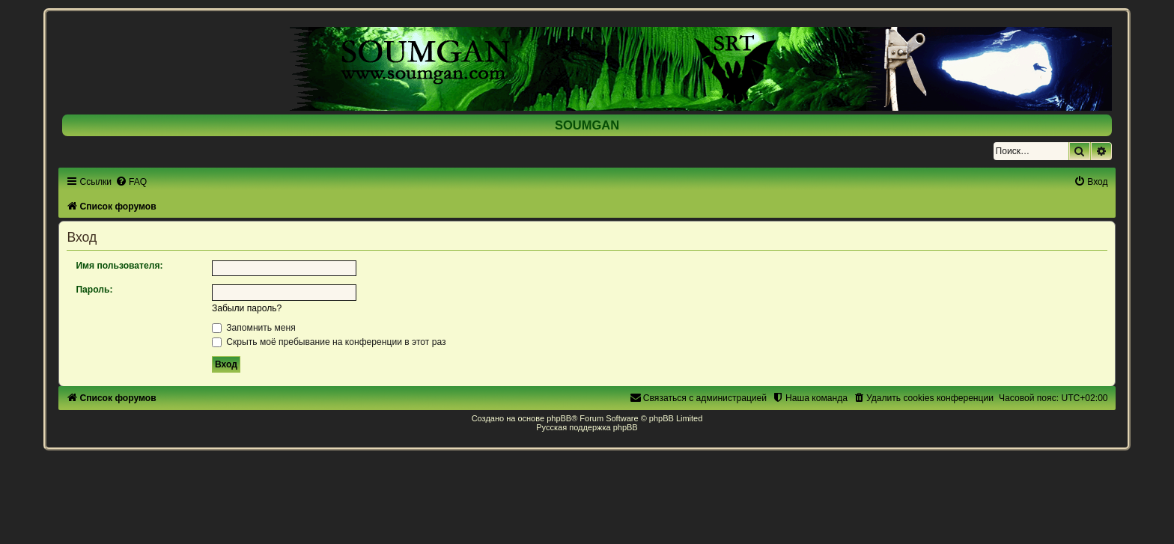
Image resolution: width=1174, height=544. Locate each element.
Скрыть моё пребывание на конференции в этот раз (329, 342)
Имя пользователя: (119, 265)
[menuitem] (131, 182)
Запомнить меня (254, 328)
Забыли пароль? (247, 308)
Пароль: (94, 289)
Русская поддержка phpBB (586, 427)
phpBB (559, 418)
